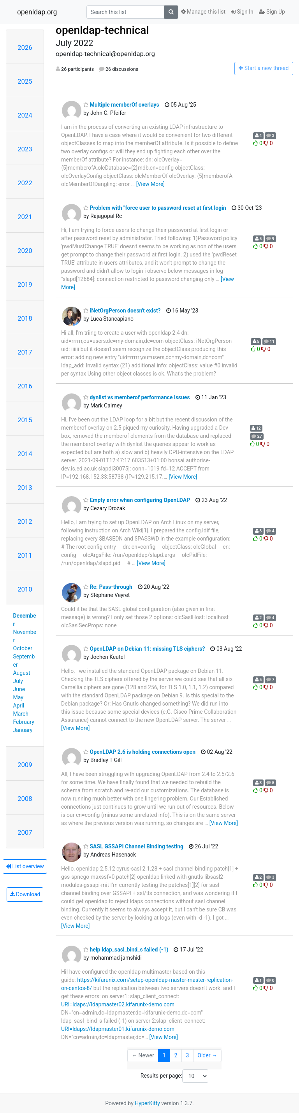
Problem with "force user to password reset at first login (154, 208)
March (21, 714)
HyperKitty (147, 1103)
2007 (25, 832)
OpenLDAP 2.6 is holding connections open (139, 752)
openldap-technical (102, 30)
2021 (25, 217)
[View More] (150, 184)
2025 (25, 81)
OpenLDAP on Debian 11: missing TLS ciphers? (144, 649)
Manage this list (203, 12)
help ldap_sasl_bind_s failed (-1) (125, 949)
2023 (25, 149)
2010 (25, 589)
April (19, 705)
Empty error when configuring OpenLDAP (136, 500)
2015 (25, 420)
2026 (25, 47)
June (19, 689)
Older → (207, 1055)
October (22, 648)
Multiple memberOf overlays (121, 105)
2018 (25, 318)
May (18, 697)
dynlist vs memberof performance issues (136, 397)
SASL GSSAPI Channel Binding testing (133, 846)
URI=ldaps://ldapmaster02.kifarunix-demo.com (117, 1004)
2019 (25, 284)
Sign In (242, 12)
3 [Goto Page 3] (187, 1055)
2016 (25, 386)
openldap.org (37, 12)
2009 (25, 765)
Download (25, 894)
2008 (25, 798)
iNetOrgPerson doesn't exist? (122, 310)
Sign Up (272, 12)
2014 (25, 454)
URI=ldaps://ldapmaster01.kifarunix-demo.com (117, 1029)
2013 (25, 488)
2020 (25, 251)
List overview (25, 866)
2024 (25, 115)
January (23, 730)
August (21, 673)
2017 (25, 352)
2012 (25, 521)
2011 (25, 555)
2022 (25, 183)
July (18, 681)
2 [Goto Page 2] (176, 1055)
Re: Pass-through (107, 587)
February (23, 722)
